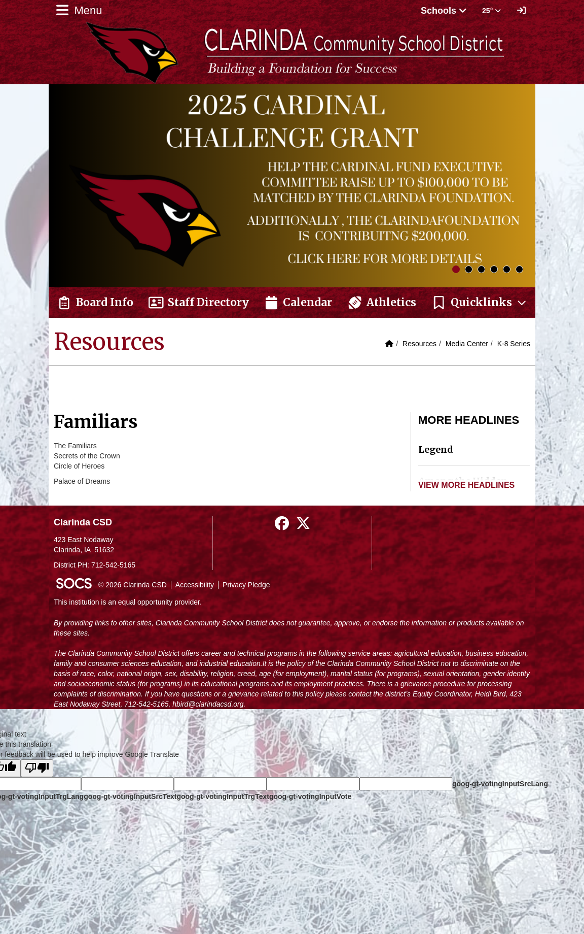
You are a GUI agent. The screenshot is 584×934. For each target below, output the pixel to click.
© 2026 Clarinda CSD (132, 585)
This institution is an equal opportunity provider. (128, 602)
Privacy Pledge (246, 585)
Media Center (467, 344)
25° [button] (491, 11)
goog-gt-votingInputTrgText (222, 796)
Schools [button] (444, 11)
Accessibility (194, 585)
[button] (479, 302)
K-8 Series (513, 344)
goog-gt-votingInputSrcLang (500, 784)
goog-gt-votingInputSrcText (130, 796)
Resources (419, 344)
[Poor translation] (37, 768)
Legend (435, 449)
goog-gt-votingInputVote (310, 796)
